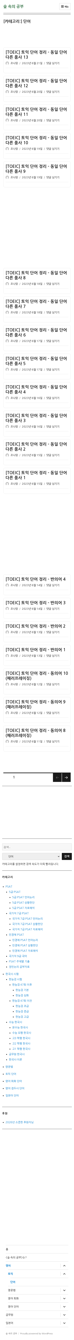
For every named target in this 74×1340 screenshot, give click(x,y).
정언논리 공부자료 (19, 966)
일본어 (9, 1323)
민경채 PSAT (16, 934)
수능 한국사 (15, 1022)
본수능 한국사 (20, 1027)
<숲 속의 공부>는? (16, 1257)
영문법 (9, 1066)
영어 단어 (13, 1306)
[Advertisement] (37, 36)
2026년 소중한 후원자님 (20, 1122)
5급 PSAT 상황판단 (23, 902)
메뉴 (65, 6)
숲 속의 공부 (13, 6)
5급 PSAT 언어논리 (23, 897)
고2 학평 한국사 (21, 1043)
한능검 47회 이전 (22, 1000)
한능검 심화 (22, 995)
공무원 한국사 (17, 1054)
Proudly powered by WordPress (36, 1333)
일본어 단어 (12, 1095)
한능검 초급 (22, 1006)
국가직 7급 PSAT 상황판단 (27, 924)
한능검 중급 (22, 1011)
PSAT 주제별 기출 (19, 961)
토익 (10, 1274)
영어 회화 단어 (14, 1081)
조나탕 (14, 63)
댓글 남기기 (52, 63)
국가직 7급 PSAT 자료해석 (27, 929)
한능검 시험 (15, 979)
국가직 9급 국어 (18, 956)
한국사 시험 (12, 974)
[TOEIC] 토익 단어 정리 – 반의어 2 (36, 626)
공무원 (9, 1314)
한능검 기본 (22, 990)
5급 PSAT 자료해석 (23, 908)
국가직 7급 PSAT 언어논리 (27, 918)
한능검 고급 (22, 1016)
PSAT (9, 886)
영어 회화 (13, 1298)
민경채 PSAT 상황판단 (25, 945)
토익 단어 (11, 1074)
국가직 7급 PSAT (19, 913)
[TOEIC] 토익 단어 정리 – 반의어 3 (36, 603)
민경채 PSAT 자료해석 (25, 950)
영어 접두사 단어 (15, 1088)
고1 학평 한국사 (21, 1048)
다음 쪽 (66, 777)
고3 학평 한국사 (21, 1038)
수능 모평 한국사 (21, 1032)
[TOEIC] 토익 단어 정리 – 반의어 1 (36, 650)
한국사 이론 (15, 1059)
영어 (8, 1265)
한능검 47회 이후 (22, 984)
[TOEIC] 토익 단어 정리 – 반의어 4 (36, 579)
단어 (12, 1282)
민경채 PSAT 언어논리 (25, 940)
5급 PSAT (15, 892)
